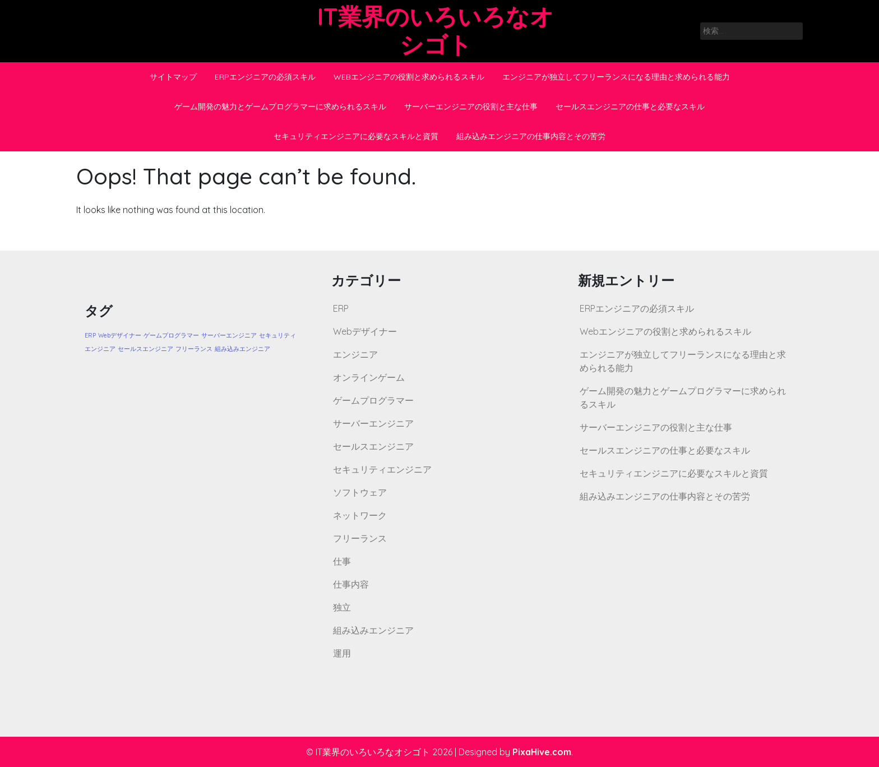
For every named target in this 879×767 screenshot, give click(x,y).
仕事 (342, 561)
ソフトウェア (360, 492)
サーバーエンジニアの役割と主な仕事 (471, 106)
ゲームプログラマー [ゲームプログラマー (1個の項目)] (171, 335)
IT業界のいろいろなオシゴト (435, 30)
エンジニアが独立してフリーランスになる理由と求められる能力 (616, 77)
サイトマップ (173, 77)
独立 (342, 607)
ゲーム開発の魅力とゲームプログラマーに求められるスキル (280, 106)
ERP (341, 308)
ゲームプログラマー (373, 400)
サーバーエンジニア (373, 423)
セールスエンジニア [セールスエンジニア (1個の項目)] (145, 349)
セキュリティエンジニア (382, 469)
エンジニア (355, 354)
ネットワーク (360, 515)
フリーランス (360, 538)
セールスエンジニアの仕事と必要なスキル (630, 106)
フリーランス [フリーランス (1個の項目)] (193, 349)
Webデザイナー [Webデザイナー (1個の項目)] (119, 335)
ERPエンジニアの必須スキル (265, 77)
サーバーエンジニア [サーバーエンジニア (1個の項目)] (229, 335)
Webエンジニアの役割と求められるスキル (409, 77)
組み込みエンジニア (373, 630)
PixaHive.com (541, 751)
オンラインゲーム (369, 377)
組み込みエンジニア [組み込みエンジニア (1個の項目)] (242, 349)
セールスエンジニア (373, 446)
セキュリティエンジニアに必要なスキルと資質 (356, 136)
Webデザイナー (365, 331)
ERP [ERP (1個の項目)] (90, 335)
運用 (342, 653)
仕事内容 (351, 584)
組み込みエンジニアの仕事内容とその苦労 (530, 136)
